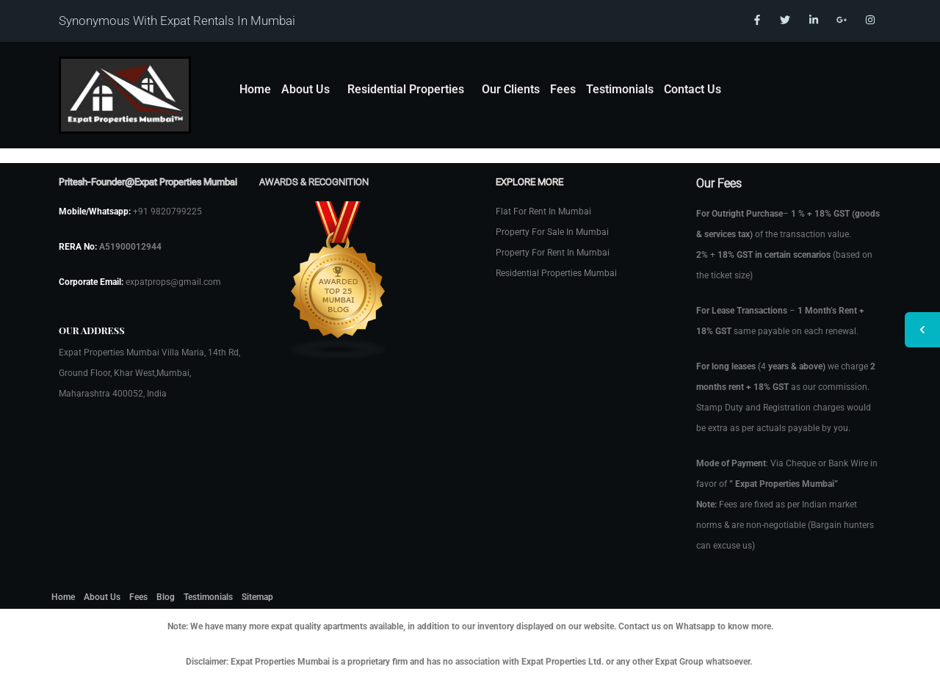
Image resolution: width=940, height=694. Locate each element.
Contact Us (692, 89)
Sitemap (257, 597)
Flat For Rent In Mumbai (543, 211)
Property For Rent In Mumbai (553, 252)
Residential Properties (405, 89)
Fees (563, 89)
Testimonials (620, 89)
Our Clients (511, 89)
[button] (309, 90)
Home (255, 89)
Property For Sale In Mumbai (552, 232)
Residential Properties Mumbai (556, 273)
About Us (305, 89)
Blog (165, 597)
